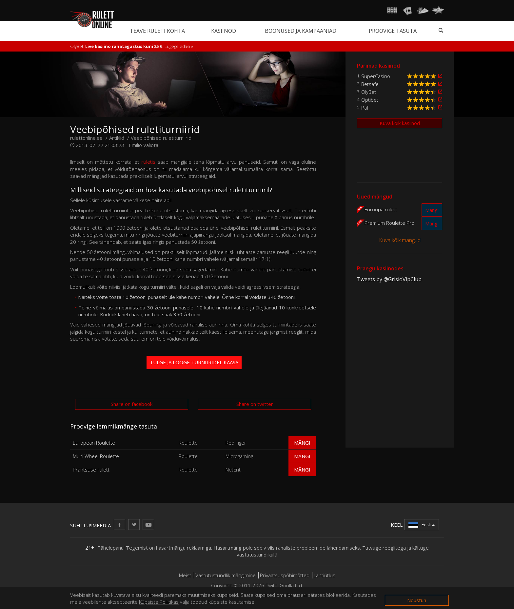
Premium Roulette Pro (389, 222)
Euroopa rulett (381, 209)
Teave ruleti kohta (157, 30)
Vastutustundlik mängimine (225, 575)
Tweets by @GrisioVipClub (389, 279)
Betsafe (370, 84)
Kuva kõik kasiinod (400, 123)
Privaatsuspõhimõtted (284, 575)
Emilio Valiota (143, 145)
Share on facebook (131, 404)
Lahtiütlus (324, 575)
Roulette (188, 442)
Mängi (302, 442)
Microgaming (239, 456)
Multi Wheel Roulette (96, 456)
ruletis (148, 161)
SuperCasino (375, 76)
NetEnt (233, 469)
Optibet (369, 100)
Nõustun (416, 600)
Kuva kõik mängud (400, 240)
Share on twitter (254, 404)
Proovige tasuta (393, 30)
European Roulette (94, 442)
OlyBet (368, 92)
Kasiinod (223, 30)
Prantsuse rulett (91, 469)
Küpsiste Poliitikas (159, 601)
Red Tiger (236, 442)
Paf (364, 108)
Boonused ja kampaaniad (300, 30)
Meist (185, 575)
